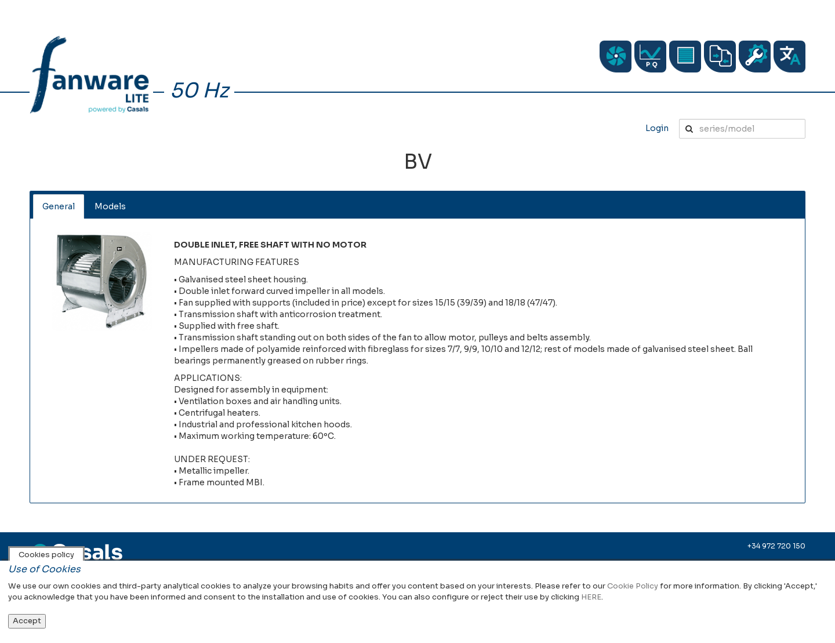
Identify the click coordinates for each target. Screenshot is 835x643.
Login (657, 128)
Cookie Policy (632, 586)
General (58, 206)
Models (110, 206)
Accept (27, 621)
